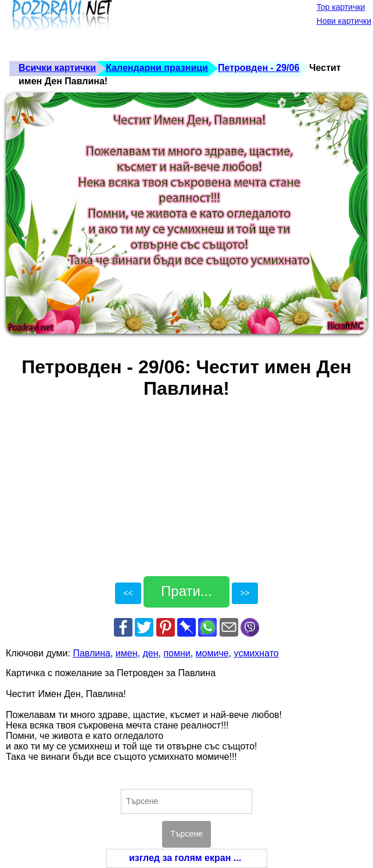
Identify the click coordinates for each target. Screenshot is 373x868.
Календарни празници (157, 68)
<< (127, 593)
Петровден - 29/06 (258, 68)
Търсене (186, 833)
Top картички (341, 7)
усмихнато (256, 653)
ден (150, 653)
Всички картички (57, 68)
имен (127, 653)
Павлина (91, 653)
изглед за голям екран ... (185, 858)
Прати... (186, 591)
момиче (212, 653)
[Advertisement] (217, 29)
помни (176, 653)
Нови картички (344, 21)
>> (244, 593)
